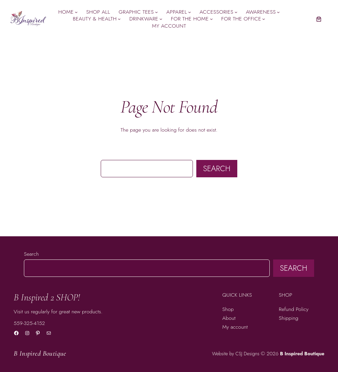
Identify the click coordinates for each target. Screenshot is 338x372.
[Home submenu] (76, 12)
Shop (228, 309)
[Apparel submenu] (189, 12)
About (229, 318)
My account (235, 327)
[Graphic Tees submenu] (156, 12)
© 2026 (270, 353)
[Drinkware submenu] (160, 18)
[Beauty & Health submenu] (119, 18)
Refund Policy (294, 309)
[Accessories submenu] (236, 12)
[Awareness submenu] (278, 12)
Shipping (288, 318)
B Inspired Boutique (40, 353)
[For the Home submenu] (211, 18)
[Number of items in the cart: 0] (318, 19)
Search (216, 168)
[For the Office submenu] (263, 18)
